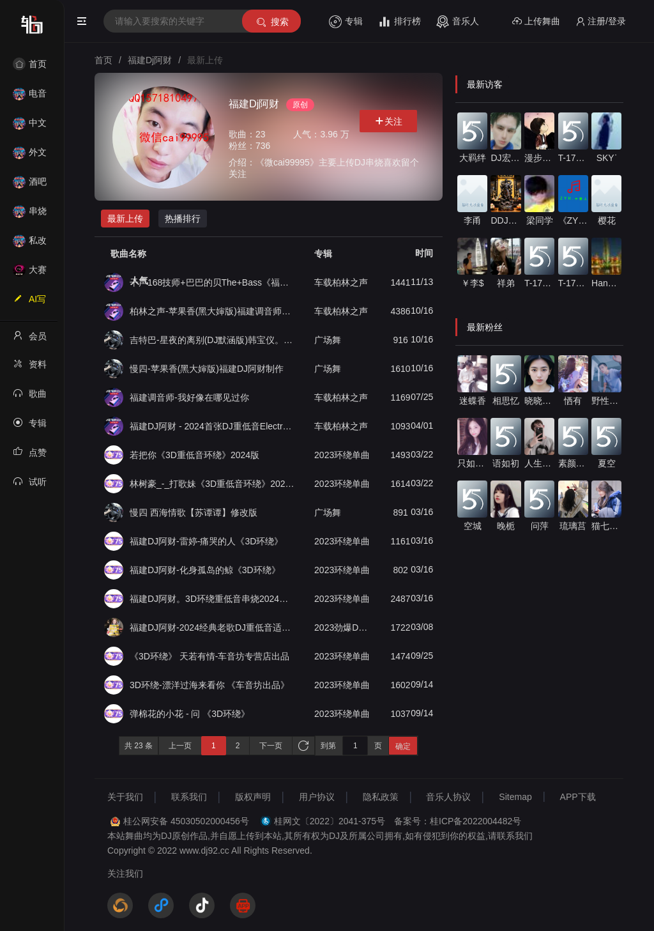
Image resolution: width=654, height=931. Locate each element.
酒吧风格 (30, 185)
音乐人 (457, 21)
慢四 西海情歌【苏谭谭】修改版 (193, 512)
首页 (30, 64)
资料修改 (30, 368)
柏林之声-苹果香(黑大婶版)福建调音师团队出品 (213, 311)
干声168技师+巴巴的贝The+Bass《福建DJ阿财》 (213, 282)
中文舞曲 (30, 126)
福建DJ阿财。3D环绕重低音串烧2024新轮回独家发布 (213, 599)
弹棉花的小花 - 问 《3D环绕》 (190, 714)
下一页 (270, 745)
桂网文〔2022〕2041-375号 (329, 821)
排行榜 (399, 21)
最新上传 (125, 218)
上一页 (180, 745)
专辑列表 (30, 427)
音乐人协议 (448, 797)
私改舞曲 (30, 244)
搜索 (272, 22)
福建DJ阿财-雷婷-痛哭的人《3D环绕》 (206, 541)
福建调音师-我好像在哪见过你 (189, 397)
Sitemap (515, 797)
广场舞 (327, 340)
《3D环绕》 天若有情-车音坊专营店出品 (209, 656)
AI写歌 (29, 303)
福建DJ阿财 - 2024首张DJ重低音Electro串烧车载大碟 (213, 426)
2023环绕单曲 (342, 455)
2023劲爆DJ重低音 (343, 627)
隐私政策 (381, 797)
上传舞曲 (536, 21)
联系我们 (189, 797)
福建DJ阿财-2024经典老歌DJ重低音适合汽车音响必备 (213, 627)
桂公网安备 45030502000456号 (186, 821)
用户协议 (317, 797)
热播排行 (183, 218)
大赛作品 (30, 273)
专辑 (346, 21)
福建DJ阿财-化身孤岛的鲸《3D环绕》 (205, 570)
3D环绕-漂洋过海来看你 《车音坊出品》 (209, 685)
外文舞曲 (30, 156)
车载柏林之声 (341, 282)
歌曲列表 (30, 397)
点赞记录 (30, 456)
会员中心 (30, 340)
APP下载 (578, 797)
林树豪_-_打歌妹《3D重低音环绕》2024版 (213, 484)
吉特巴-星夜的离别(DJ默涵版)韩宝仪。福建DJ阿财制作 (213, 340)
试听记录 (30, 485)
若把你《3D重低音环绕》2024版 (194, 455)
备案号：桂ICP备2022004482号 (457, 821)
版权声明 (253, 797)
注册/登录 (600, 21)
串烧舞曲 (30, 215)
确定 (403, 746)
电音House (30, 97)
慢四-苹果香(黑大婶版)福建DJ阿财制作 (207, 369)
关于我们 (125, 797)
